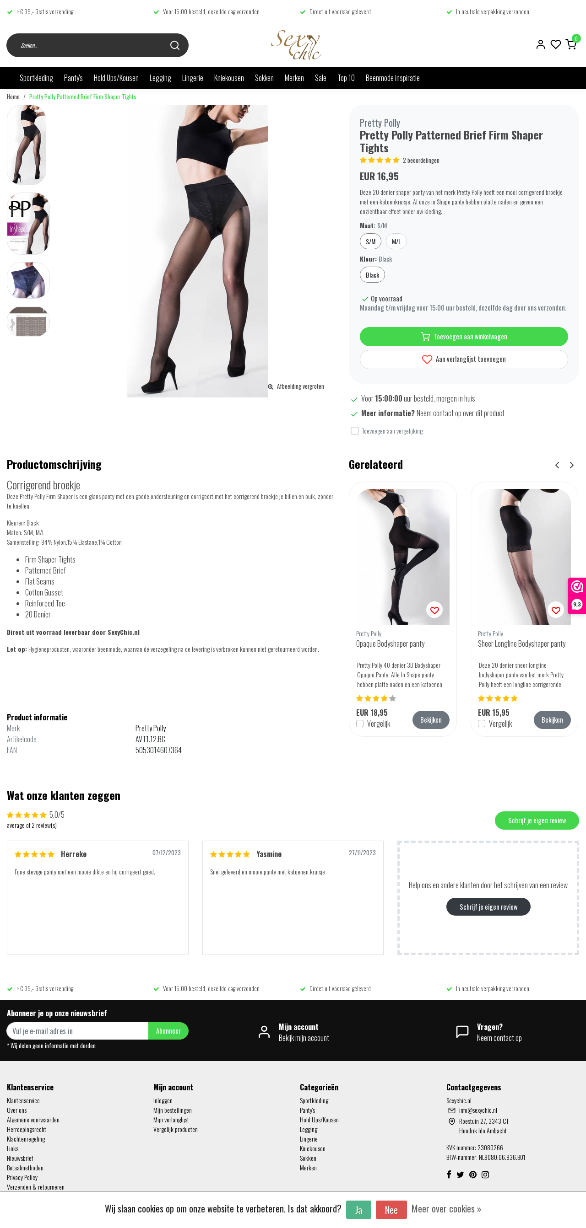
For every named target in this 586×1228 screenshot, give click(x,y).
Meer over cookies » (447, 1208)
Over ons (17, 1110)
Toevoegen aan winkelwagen (464, 336)
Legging (160, 77)
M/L (396, 241)
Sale (320, 77)
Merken (294, 77)
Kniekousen (229, 77)
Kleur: (376, 258)
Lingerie (192, 77)
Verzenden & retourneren (36, 1186)
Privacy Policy (22, 1177)
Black (372, 274)
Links (12, 1148)
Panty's (73, 77)
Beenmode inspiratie (393, 77)
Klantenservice (23, 1100)
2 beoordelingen (421, 160)
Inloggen (163, 1100)
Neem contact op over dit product (461, 413)
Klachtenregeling (26, 1138)
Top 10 (346, 77)
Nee (391, 1210)
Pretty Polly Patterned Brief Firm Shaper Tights (82, 96)
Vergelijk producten (175, 1129)
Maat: (373, 225)
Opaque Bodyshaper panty (390, 643)
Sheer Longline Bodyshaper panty (521, 643)
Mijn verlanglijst (171, 1119)
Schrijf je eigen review (537, 820)
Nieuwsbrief (20, 1158)
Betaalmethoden (25, 1167)
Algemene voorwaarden (33, 1119)
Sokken (264, 77)
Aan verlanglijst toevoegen (464, 359)
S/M (370, 241)
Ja (358, 1210)
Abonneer (168, 1030)
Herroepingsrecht (26, 1129)
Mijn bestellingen (172, 1110)
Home (13, 96)
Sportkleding (36, 77)
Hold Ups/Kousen (116, 77)
